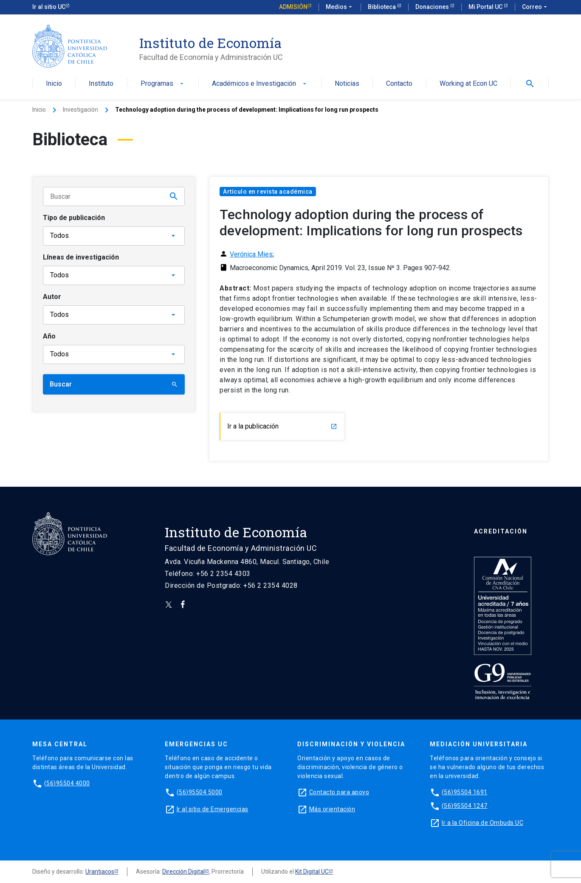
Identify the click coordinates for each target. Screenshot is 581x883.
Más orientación (332, 809)
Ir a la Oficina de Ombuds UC (482, 822)
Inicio (54, 83)
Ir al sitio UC (48, 6)
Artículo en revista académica (268, 191)
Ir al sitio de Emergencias (212, 809)
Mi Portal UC (486, 6)
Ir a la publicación (282, 426)
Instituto (101, 83)
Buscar (114, 384)
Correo (535, 7)
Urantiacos (99, 871)
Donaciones (432, 6)
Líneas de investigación (81, 257)
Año (49, 336)
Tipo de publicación (74, 218)
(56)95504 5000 (200, 792)
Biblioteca (382, 6)
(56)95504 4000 (67, 783)
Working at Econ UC (468, 83)
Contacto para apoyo (339, 792)
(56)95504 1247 (465, 806)
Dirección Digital (183, 871)
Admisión (293, 6)
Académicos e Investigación (260, 83)
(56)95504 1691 (465, 792)
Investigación (80, 109)
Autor (52, 297)
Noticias (347, 83)
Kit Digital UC (312, 871)
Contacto (399, 83)
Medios (340, 7)
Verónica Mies (251, 254)
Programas (163, 83)
